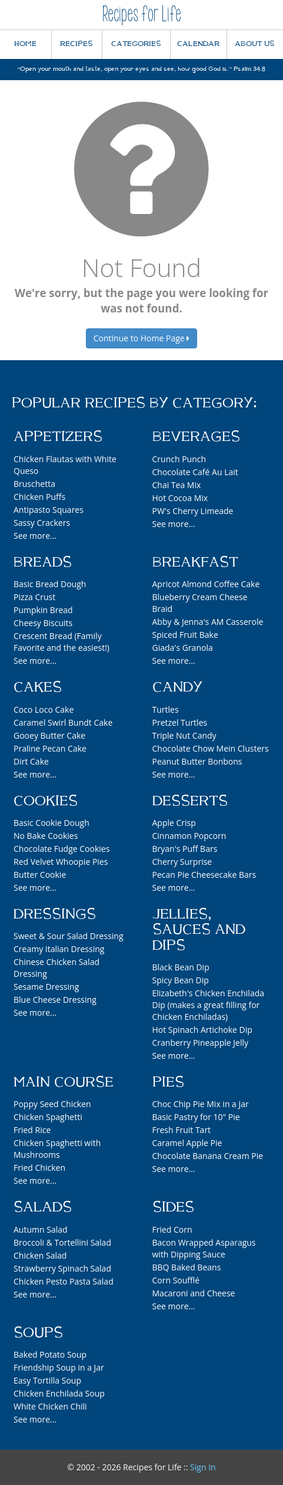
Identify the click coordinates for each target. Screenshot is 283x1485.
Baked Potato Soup (50, 1354)
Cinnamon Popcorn (189, 835)
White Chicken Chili (50, 1406)
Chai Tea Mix (176, 484)
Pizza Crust (34, 596)
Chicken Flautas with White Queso (65, 464)
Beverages (196, 437)
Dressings (55, 914)
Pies (168, 1082)
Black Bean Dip (180, 967)
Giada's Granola (182, 647)
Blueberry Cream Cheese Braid (200, 602)
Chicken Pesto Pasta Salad (64, 1281)
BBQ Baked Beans (186, 1267)
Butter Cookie (40, 874)
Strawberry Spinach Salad (62, 1268)
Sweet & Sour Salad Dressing (69, 935)
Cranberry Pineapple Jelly (200, 1042)
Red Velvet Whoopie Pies (61, 861)
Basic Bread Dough (50, 584)
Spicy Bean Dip (180, 980)
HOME (25, 43)
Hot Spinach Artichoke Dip (202, 1029)
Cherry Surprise (182, 861)
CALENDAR (198, 43)
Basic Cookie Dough (51, 822)
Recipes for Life (141, 14)
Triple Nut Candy (184, 735)
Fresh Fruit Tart (181, 1129)
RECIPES (76, 43)
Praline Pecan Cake (50, 748)
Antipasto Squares (49, 509)
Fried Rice (32, 1129)
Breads (43, 562)
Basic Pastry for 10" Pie (196, 1116)
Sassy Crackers (42, 522)
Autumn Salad (41, 1229)
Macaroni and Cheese (193, 1293)
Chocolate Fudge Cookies (61, 848)
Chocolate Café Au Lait (195, 472)
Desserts (190, 801)
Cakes (38, 687)
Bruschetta (34, 483)
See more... (35, 535)
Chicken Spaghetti (48, 1116)
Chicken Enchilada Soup (59, 1393)
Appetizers (58, 437)
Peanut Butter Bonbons (197, 761)
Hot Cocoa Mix (180, 497)
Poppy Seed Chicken (52, 1103)
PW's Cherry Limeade (193, 510)
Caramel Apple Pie (187, 1142)
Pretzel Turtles (180, 722)
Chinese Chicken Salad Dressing (56, 967)
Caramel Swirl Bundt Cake (63, 722)
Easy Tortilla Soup (47, 1380)
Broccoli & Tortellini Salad (62, 1242)
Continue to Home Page (142, 338)
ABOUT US (255, 43)
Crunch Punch (179, 459)
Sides (173, 1207)
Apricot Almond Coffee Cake (206, 584)
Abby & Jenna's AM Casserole (208, 621)
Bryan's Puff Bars (185, 848)
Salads (43, 1207)
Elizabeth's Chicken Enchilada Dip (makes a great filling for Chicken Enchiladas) (208, 1004)
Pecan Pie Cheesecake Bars (204, 874)
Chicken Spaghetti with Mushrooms (57, 1148)
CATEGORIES (136, 43)
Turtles (165, 709)
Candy (177, 687)
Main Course (64, 1082)
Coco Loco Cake (44, 709)
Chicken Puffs (39, 496)
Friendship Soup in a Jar (59, 1367)
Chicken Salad (40, 1255)
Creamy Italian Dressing (59, 948)
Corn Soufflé (176, 1280)
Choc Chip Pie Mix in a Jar (200, 1103)
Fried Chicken (39, 1167)
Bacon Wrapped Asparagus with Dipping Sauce (204, 1248)
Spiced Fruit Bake (185, 634)
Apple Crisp (174, 822)
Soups (38, 1333)
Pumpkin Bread (43, 609)
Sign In (203, 1467)
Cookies (46, 801)
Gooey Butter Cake (49, 735)
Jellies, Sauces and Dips (198, 930)
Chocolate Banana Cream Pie (208, 1155)
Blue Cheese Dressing (55, 999)
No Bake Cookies (46, 835)
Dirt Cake (31, 761)
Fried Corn (172, 1229)
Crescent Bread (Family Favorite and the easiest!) (61, 641)
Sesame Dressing (46, 986)
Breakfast (195, 562)
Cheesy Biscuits (43, 622)
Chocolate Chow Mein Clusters (210, 748)
